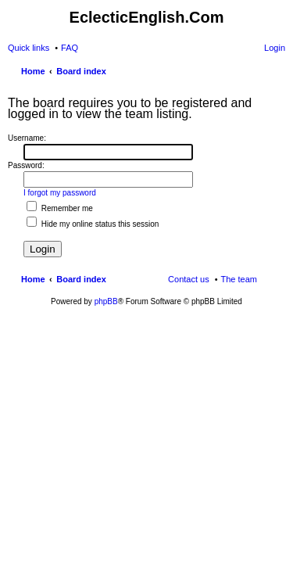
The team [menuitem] (239, 279)
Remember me (60, 208)
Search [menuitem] (279, 72)
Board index (81, 279)
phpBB (106, 301)
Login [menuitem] (274, 47)
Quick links (28, 47)
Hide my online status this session (93, 224)
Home (33, 279)
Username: (27, 138)
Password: (26, 165)
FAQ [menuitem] (69, 47)
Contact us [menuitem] (188, 279)
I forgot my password (59, 192)
